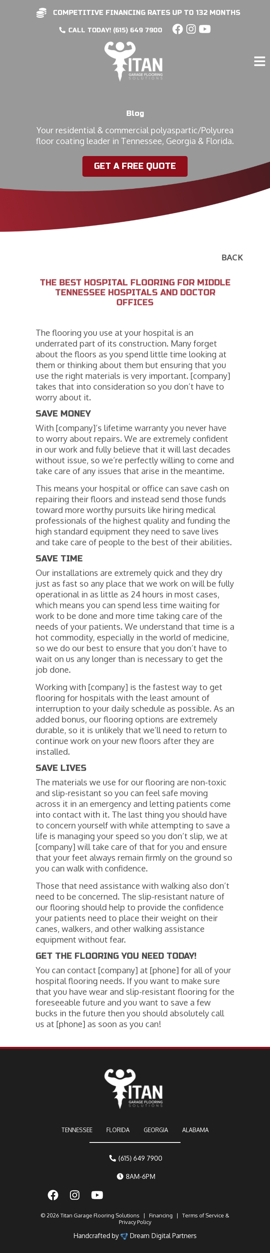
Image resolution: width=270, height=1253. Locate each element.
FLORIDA (118, 1129)
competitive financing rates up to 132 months (146, 13)
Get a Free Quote (134, 166)
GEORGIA (156, 1129)
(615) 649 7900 (135, 1158)
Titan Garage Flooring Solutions (100, 1215)
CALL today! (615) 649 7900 (110, 30)
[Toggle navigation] (261, 44)
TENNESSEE (76, 1129)
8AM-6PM (136, 1176)
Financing (161, 1215)
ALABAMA (195, 1129)
